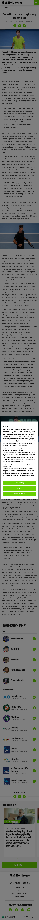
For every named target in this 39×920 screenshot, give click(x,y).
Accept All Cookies (19, 493)
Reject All (19, 488)
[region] (19, 460)
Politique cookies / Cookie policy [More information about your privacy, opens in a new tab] (12, 477)
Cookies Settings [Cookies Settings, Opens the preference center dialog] (19, 483)
